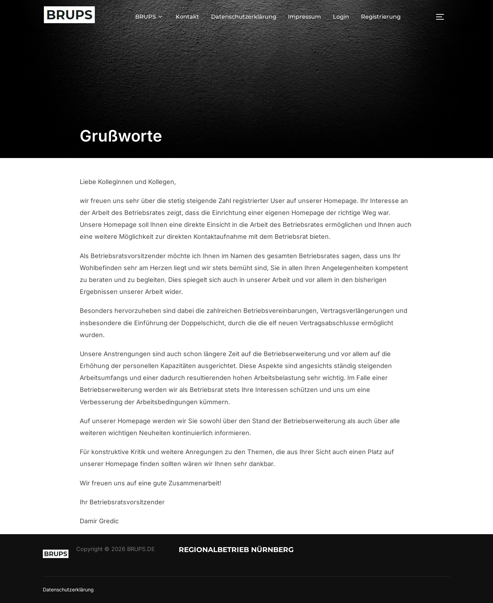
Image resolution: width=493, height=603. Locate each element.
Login (341, 16)
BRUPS (149, 16)
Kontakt (187, 16)
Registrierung (381, 16)
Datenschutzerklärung (243, 16)
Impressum (304, 16)
